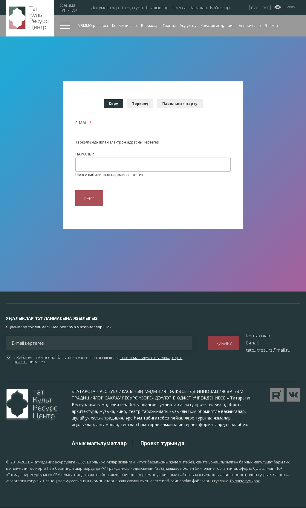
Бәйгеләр (220, 7)
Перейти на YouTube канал (277, 395)
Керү (291, 7)
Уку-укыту (188, 25)
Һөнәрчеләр (250, 25)
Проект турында (162, 443)
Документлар (105, 7)
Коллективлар (124, 25)
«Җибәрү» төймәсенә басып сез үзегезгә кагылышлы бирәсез (97, 359)
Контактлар (258, 335)
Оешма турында (68, 7)
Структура (132, 7)
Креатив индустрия (218, 25)
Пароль (83, 154)
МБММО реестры (93, 25)
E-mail (81, 122)
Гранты (169, 25)
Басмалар (150, 25)
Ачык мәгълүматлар (99, 443)
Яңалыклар (157, 7)
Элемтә (271, 25)
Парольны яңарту (180, 103)
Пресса (179, 7)
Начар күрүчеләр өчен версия (277, 7)
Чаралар (198, 7)
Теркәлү (140, 103)
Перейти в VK (293, 395)
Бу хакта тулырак (245, 480)
